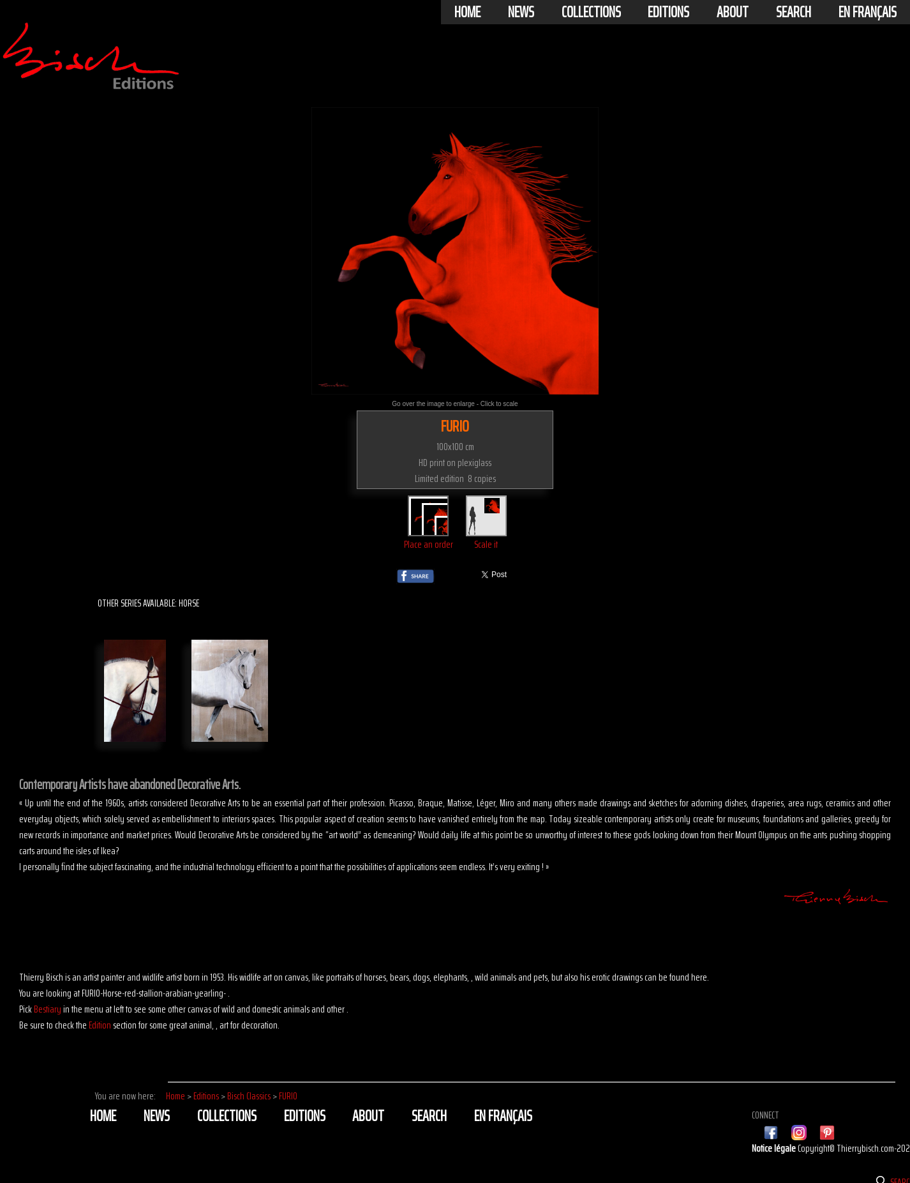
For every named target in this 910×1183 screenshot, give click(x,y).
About (733, 12)
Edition (100, 1025)
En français (868, 12)
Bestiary (47, 1009)
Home (467, 12)
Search (793, 12)
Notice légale (775, 1148)
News (521, 12)
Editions (668, 12)
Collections (591, 12)
